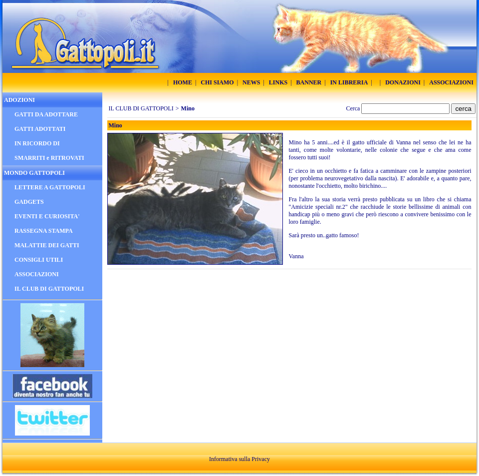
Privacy (260, 459)
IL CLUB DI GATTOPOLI (141, 108)
